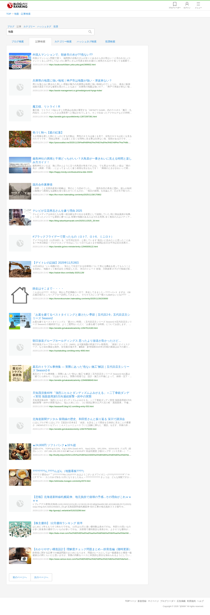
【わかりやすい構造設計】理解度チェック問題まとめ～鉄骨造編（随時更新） (82, 549)
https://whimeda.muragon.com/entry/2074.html (69, 481)
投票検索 (110, 41)
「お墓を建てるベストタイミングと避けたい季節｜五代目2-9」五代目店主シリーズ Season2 (81, 316)
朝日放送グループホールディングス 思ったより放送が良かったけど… (77, 340)
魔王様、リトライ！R (46, 106)
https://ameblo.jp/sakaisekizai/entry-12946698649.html (73, 380)
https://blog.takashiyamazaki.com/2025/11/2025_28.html (74, 220)
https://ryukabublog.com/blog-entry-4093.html (69, 350)
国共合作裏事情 (42, 184)
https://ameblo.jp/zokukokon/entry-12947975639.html (72, 429)
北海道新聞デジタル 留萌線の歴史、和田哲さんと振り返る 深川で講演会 (79, 419)
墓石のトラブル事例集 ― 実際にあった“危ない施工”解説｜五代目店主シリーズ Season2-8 (81, 368)
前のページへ (20, 577)
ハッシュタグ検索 (86, 41)
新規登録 (142, 601)
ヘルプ (200, 601)
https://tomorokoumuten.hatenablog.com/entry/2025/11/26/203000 (78, 298)
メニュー (198, 8)
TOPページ (130, 601)
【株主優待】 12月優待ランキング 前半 (57, 523)
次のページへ (41, 577)
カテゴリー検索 (63, 41)
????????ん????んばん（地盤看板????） (59, 471)
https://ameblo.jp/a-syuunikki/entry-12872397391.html (73, 116)
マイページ (153, 601)
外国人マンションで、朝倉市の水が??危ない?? (63, 54)
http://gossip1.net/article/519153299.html (67, 510)
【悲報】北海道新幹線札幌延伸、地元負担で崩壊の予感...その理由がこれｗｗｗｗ (82, 498)
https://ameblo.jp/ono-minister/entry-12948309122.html (73, 246)
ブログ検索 (17, 41)
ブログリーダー (168, 601)
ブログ (10, 26)
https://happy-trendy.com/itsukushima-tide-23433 (70, 172)
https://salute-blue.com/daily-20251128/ (66, 272)
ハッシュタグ (44, 26)
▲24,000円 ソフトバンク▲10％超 (54, 445)
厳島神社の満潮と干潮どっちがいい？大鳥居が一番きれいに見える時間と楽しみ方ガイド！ (82, 160)
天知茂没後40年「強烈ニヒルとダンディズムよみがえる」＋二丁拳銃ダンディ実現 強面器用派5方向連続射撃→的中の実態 (81, 394)
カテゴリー (29, 26)
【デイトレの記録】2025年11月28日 (56, 262)
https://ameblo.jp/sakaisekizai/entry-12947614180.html (73, 328)
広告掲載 (181, 601)
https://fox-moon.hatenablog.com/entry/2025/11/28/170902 (75, 194)
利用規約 (191, 601)
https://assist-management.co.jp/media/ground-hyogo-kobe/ (75, 90)
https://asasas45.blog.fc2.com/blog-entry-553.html (71, 406)
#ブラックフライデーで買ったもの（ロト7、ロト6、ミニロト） (73, 236)
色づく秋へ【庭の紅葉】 (48, 132)
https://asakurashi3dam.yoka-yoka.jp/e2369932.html (72, 64)
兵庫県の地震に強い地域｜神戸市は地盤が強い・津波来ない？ (72, 80)
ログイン (187, 8)
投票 (56, 26)
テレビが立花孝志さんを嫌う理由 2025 (57, 210)
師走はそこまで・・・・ (48, 288)
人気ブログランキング (17, 5)
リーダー (175, 8)
